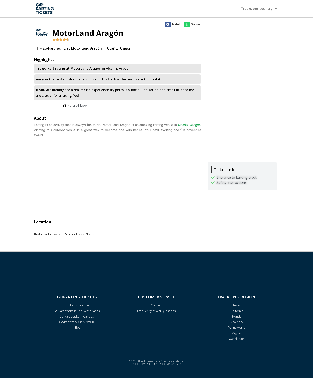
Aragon (195, 125)
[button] (173, 24)
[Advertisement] (242, 50)
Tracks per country (259, 8)
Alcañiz (183, 125)
